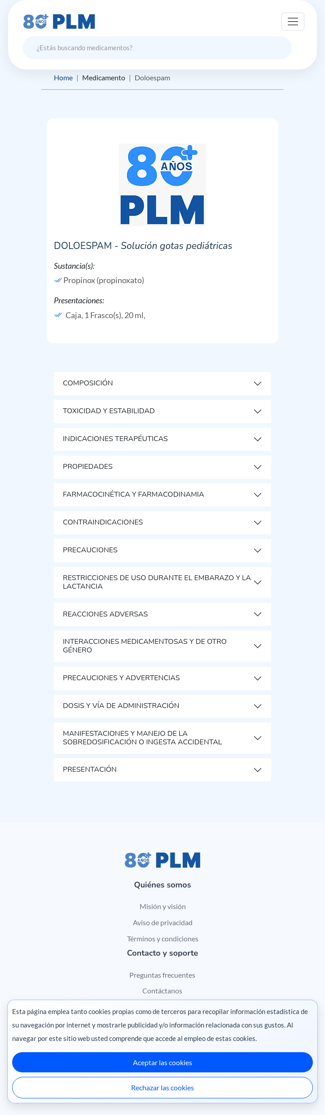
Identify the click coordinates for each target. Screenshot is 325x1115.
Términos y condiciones (162, 938)
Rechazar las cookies (162, 1087)
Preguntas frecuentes (162, 975)
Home (63, 77)
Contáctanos (162, 990)
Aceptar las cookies (162, 1062)
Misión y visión (163, 906)
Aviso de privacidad (163, 922)
